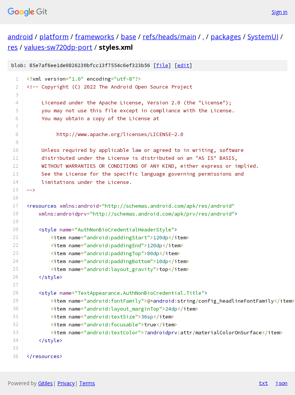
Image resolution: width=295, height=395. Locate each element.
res (13, 47)
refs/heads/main (169, 36)
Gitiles (45, 383)
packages (225, 36)
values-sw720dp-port (58, 47)
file (162, 65)
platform (54, 36)
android (20, 36)
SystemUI (262, 36)
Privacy (66, 383)
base (128, 36)
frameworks (94, 36)
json (281, 383)
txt (263, 383)
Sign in (279, 11)
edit (183, 65)
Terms (87, 383)
